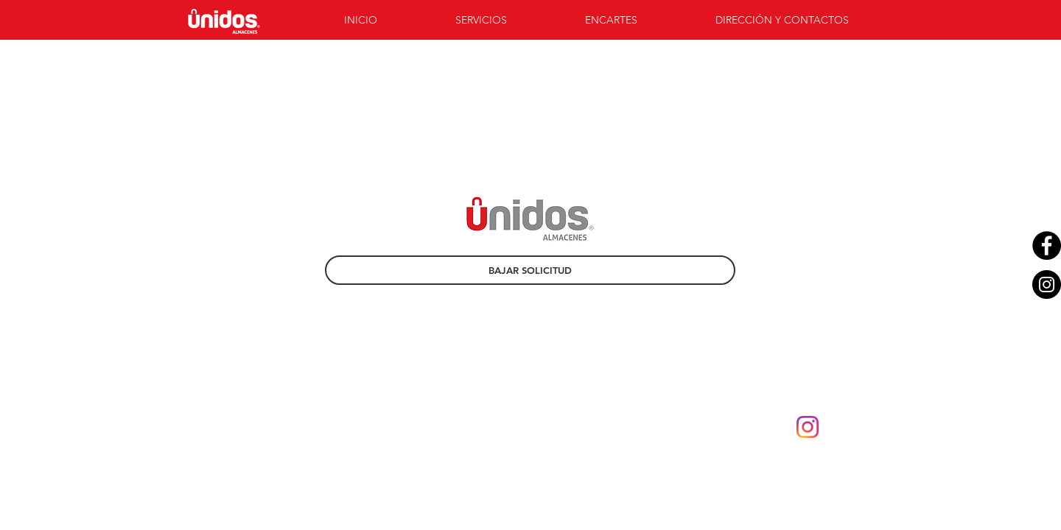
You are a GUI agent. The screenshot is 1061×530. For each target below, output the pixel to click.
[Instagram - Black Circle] (1046, 284)
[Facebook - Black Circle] (1046, 245)
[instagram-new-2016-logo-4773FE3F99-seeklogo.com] (807, 427)
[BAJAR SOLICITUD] (530, 270)
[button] (509, 20)
